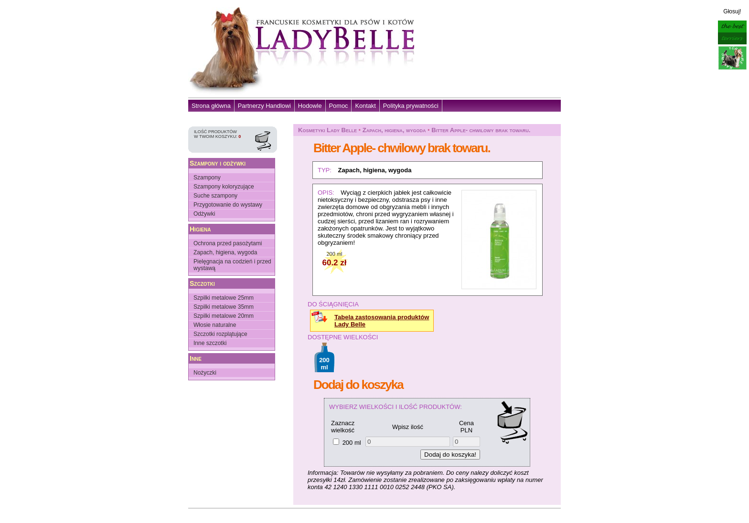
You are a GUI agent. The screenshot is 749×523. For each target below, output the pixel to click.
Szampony (207, 177)
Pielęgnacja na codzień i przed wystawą (232, 265)
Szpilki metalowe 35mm (223, 306)
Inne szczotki (209, 343)
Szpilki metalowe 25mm (223, 297)
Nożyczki (204, 372)
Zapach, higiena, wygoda (225, 252)
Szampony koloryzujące (223, 186)
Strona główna (211, 105)
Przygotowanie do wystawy (227, 204)
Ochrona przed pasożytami (227, 243)
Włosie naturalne (214, 325)
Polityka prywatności (411, 105)
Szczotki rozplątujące (220, 334)
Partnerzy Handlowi (264, 105)
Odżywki (204, 213)
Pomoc (338, 105)
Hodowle (310, 105)
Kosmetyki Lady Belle (327, 130)
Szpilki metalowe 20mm (223, 316)
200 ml (351, 442)
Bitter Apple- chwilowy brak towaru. (480, 130)
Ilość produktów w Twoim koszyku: (217, 134)
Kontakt (365, 105)
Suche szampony (215, 195)
